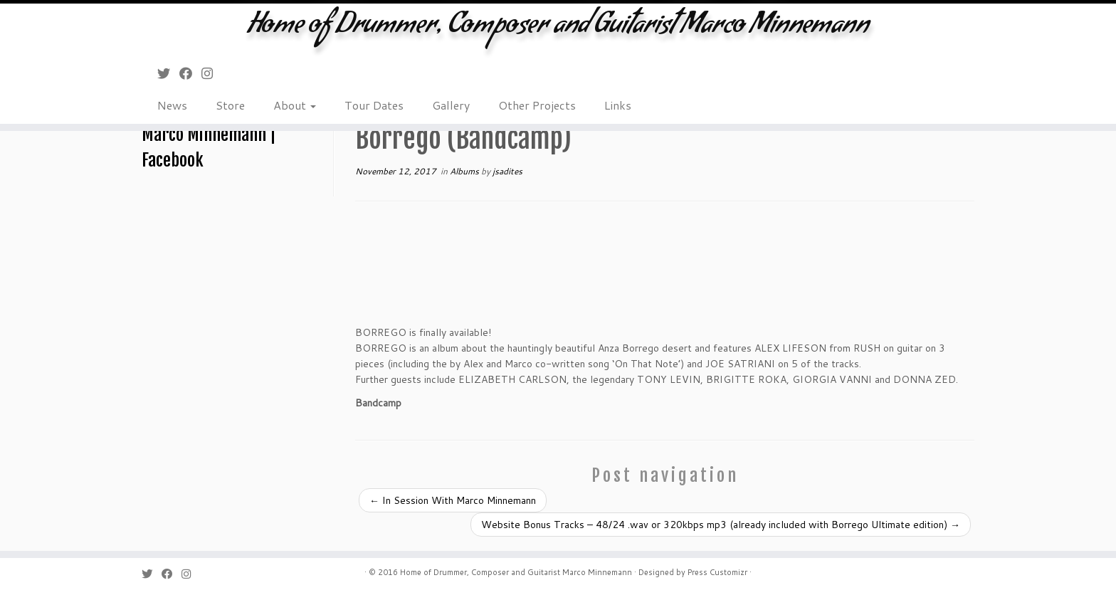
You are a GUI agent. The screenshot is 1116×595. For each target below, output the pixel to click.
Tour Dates (374, 105)
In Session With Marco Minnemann (452, 500)
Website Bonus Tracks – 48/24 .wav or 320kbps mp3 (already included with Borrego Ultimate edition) (720, 524)
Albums (465, 171)
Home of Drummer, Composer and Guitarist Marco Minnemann (558, 28)
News (172, 105)
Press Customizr (717, 572)
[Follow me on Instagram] (211, 73)
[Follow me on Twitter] (168, 73)
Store (230, 105)
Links (617, 105)
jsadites (507, 171)
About (294, 105)
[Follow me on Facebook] (190, 73)
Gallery (451, 105)
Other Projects (537, 105)
